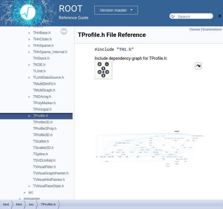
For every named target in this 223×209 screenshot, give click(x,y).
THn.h (38, 26)
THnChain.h (42, 39)
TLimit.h (39, 71)
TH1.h (125, 49)
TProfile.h (40, 116)
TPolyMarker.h (44, 103)
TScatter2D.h (43, 148)
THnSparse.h (43, 46)
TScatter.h (41, 141)
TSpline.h (40, 154)
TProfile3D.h (43, 135)
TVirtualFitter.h (44, 167)
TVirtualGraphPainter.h (51, 173)
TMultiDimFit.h (44, 84)
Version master (113, 10)
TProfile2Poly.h (44, 129)
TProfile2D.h (43, 122)
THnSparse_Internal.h (50, 52)
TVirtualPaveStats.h (48, 186)
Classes (194, 29)
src (30, 192)
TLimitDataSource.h (48, 77)
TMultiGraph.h (44, 90)
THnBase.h (42, 33)
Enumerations (212, 29)
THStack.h (41, 58)
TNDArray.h (42, 97)
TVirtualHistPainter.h (49, 180)
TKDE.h (39, 65)
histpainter (32, 199)
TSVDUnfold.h (44, 160)
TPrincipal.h (42, 109)
